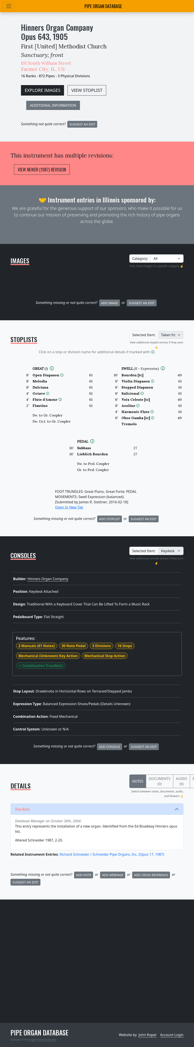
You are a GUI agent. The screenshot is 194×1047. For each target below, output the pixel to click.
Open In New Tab (69, 507)
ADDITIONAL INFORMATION (53, 105)
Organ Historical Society (42, 1039)
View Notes (22, 809)
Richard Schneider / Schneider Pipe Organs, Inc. (112, 854)
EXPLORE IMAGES (42, 90)
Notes (137, 781)
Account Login (172, 1034)
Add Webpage (112, 875)
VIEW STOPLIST (86, 90)
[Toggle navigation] (9, 6)
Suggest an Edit (142, 303)
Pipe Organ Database (103, 6)
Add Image (109, 303)
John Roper (148, 1034)
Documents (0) (159, 781)
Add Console (109, 747)
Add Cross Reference (151, 875)
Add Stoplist (109, 519)
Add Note (83, 875)
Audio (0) (181, 781)
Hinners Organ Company (57, 27)
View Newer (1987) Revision (42, 169)
